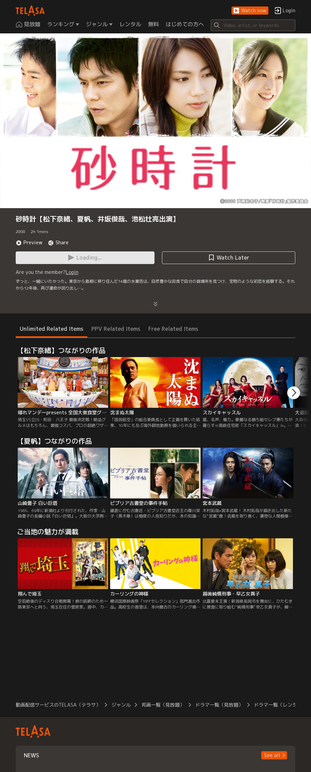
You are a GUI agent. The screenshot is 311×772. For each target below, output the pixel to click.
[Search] (253, 25)
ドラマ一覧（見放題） (219, 704)
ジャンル (121, 704)
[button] (250, 10)
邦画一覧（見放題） (163, 704)
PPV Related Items (115, 329)
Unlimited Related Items (51, 329)
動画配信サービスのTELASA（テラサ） (58, 704)
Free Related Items (173, 329)
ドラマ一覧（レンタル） (280, 704)
